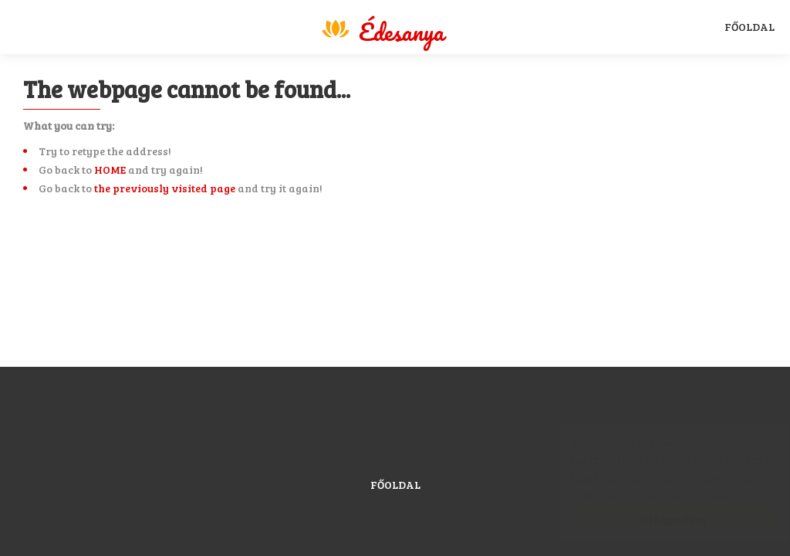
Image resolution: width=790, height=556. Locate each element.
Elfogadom (659, 519)
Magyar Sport (381, 29)
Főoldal (749, 26)
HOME (110, 169)
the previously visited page (164, 188)
